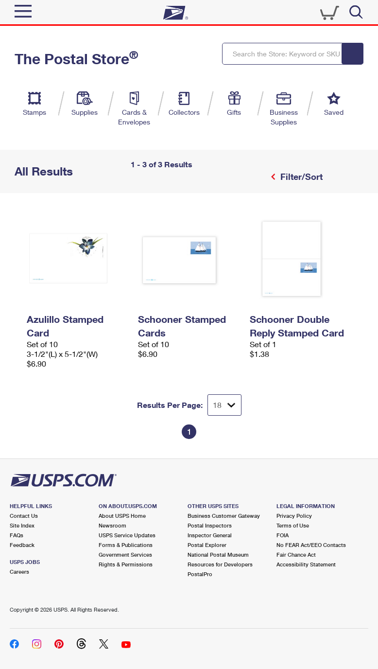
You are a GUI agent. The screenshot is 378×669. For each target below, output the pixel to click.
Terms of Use (292, 525)
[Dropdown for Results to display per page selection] (224, 405)
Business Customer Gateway (224, 515)
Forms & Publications (126, 545)
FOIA (282, 535)
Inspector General (210, 535)
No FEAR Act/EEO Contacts (311, 545)
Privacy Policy (294, 515)
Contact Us (24, 515)
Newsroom (112, 525)
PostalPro (200, 574)
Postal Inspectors (210, 525)
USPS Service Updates (127, 535)
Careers (19, 571)
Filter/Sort (300, 176)
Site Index (22, 525)
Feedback (22, 545)
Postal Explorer (207, 545)
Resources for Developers (220, 564)
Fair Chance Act (296, 554)
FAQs (16, 535)
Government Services (125, 554)
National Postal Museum (218, 554)
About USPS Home (122, 515)
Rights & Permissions (126, 564)
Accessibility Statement (306, 564)
